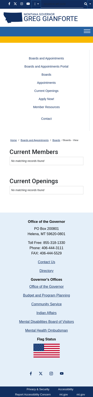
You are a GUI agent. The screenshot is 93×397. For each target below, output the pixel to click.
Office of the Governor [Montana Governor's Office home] (46, 286)
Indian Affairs (46, 313)
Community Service (46, 304)
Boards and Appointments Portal (46, 66)
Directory (46, 271)
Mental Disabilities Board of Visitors (46, 322)
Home (13, 140)
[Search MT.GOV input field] (62, 4)
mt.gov (64, 394)
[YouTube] (61, 373)
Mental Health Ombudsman (46, 330)
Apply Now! (46, 99)
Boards (46, 74)
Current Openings (46, 91)
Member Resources (46, 107)
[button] (36, 4)
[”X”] (40, 373)
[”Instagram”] (51, 373)
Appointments (46, 82)
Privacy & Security (38, 389)
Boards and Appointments (46, 58)
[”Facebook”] (30, 373)
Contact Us (46, 262)
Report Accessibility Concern (33, 394)
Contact (46, 118)
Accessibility (66, 389)
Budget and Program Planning (46, 295)
